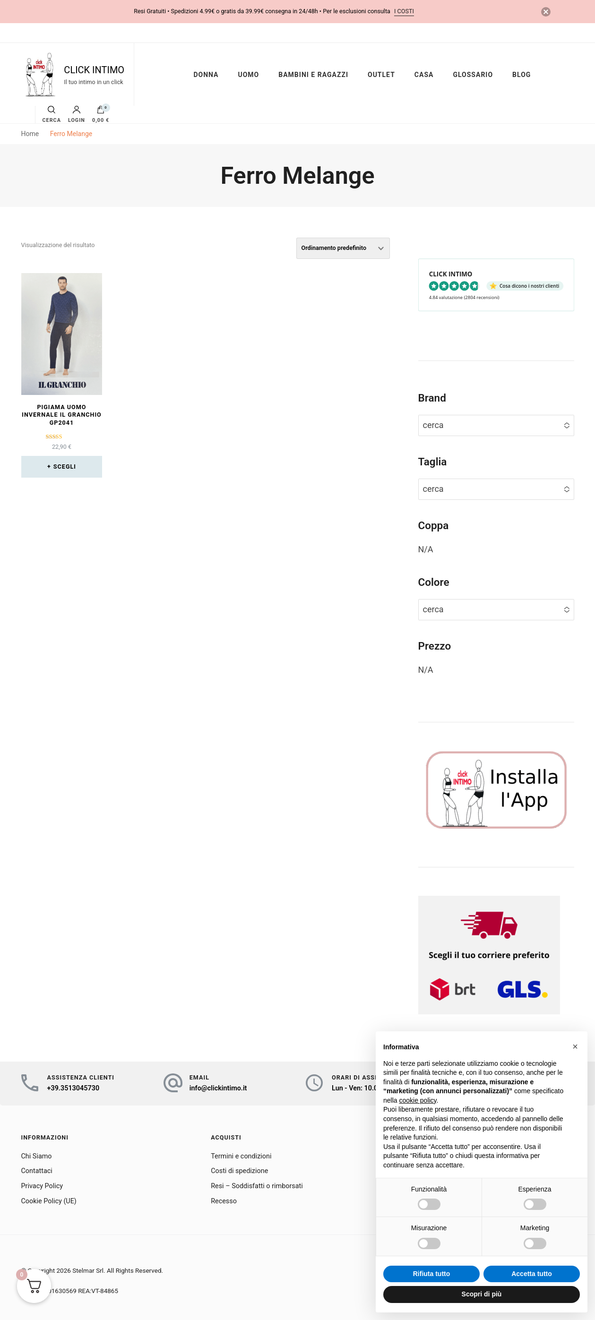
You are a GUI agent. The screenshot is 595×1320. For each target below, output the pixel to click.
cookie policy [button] (417, 1100)
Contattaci (36, 1171)
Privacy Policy (42, 1186)
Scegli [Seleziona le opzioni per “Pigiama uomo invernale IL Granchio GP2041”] (64, 466)
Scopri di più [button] (482, 1294)
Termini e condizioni (241, 1156)
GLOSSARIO (473, 74)
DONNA (205, 74)
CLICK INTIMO (94, 70)
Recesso (224, 1201)
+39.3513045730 (73, 1088)
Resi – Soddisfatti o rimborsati (257, 1186)
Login (76, 114)
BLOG (521, 74)
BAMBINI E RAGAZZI (313, 74)
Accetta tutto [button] (531, 1273)
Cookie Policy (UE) (49, 1201)
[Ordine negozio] (343, 248)
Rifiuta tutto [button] (431, 1273)
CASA (424, 74)
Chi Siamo (36, 1156)
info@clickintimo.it (218, 1088)
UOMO (248, 74)
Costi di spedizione (239, 1171)
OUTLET (381, 74)
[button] (575, 1046)
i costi (404, 11)
